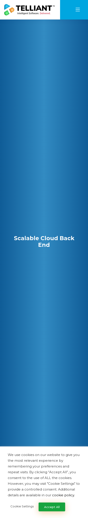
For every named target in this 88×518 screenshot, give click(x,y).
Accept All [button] (52, 507)
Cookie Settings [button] (22, 506)
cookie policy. (63, 495)
